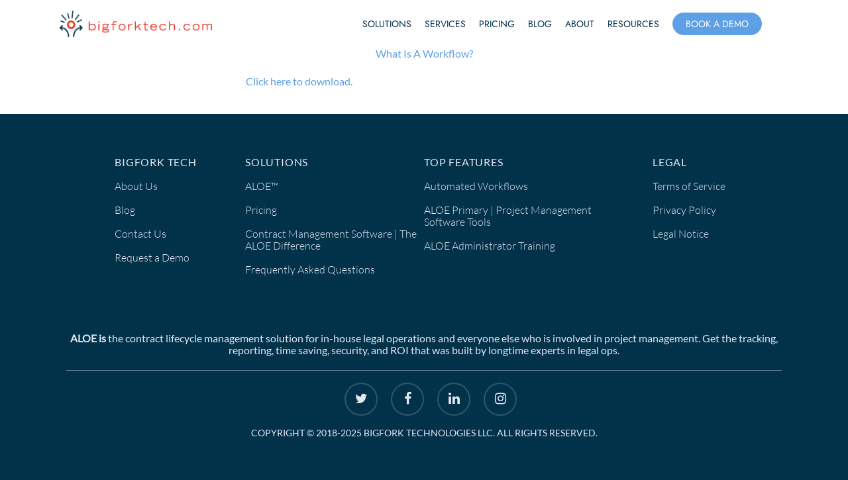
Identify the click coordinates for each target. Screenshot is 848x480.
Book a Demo (717, 23)
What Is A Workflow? (424, 53)
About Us (136, 186)
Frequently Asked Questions (310, 269)
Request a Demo (152, 258)
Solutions (386, 23)
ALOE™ (261, 186)
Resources (633, 23)
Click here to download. (299, 81)
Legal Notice (681, 234)
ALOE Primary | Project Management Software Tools (508, 216)
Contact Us (140, 234)
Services (445, 23)
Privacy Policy (684, 210)
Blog (540, 23)
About (579, 23)
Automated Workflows (476, 186)
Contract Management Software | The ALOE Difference (331, 240)
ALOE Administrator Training (489, 246)
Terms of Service (689, 186)
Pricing (497, 23)
